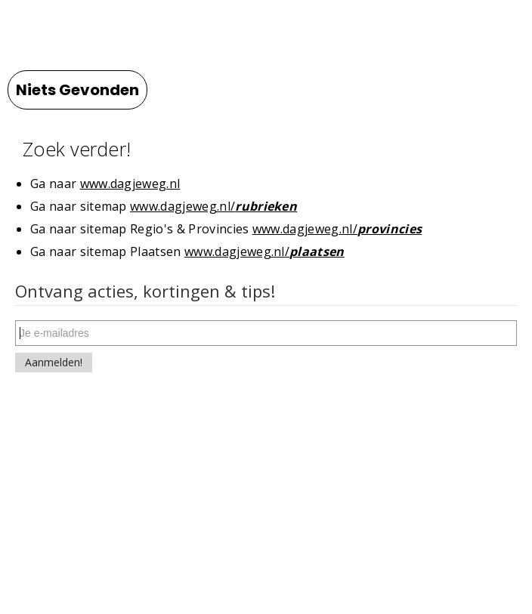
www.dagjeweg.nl (130, 183)
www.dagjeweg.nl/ (213, 206)
